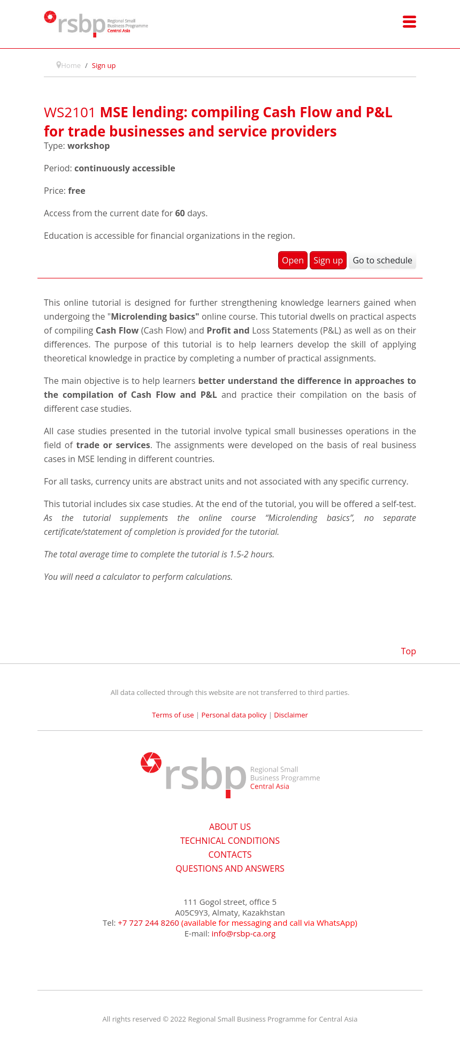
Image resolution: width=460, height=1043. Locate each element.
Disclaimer (291, 715)
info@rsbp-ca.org (244, 933)
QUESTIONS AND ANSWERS (230, 868)
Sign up (328, 260)
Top (408, 651)
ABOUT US (230, 827)
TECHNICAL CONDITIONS (230, 841)
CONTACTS (229, 854)
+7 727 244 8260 (148, 922)
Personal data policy (234, 715)
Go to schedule (382, 260)
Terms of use (173, 715)
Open (293, 260)
